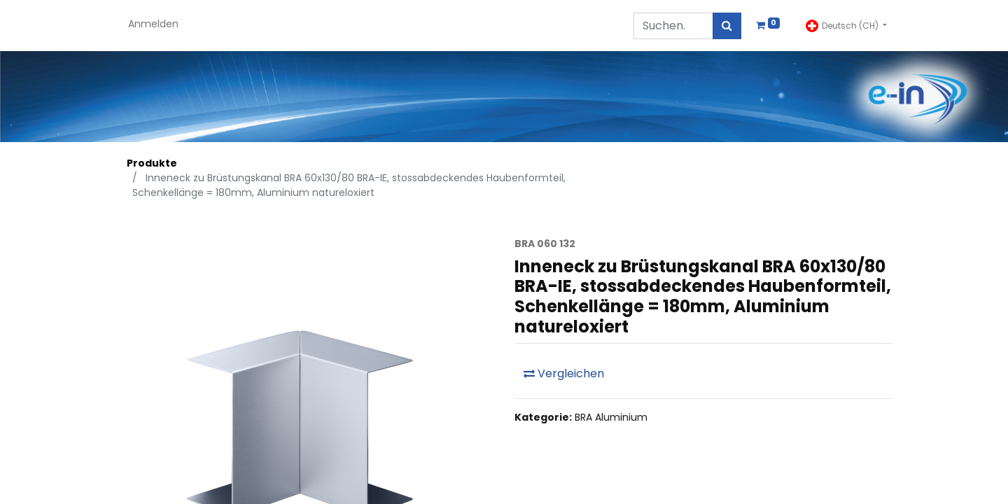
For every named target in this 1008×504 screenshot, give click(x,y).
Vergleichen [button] (564, 373)
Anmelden (153, 24)
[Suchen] (727, 26)
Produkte (152, 163)
